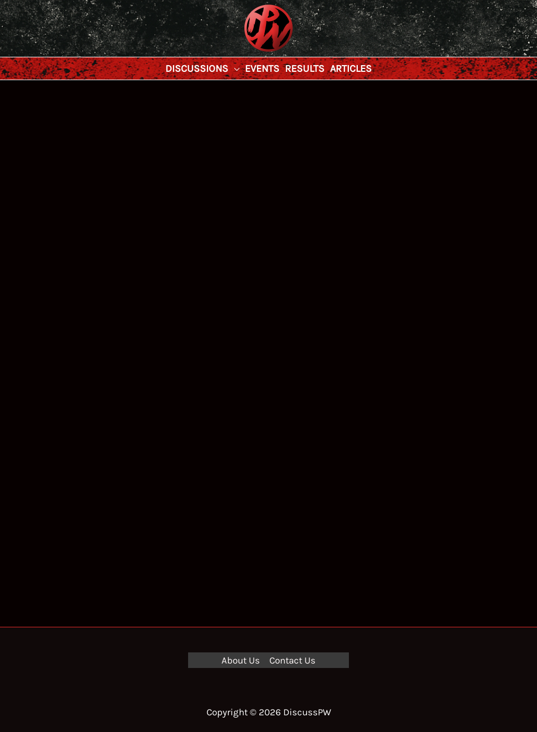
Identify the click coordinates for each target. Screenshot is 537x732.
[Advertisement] (268, 164)
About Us (240, 660)
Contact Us (292, 660)
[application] (233, 68)
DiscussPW (246, 52)
